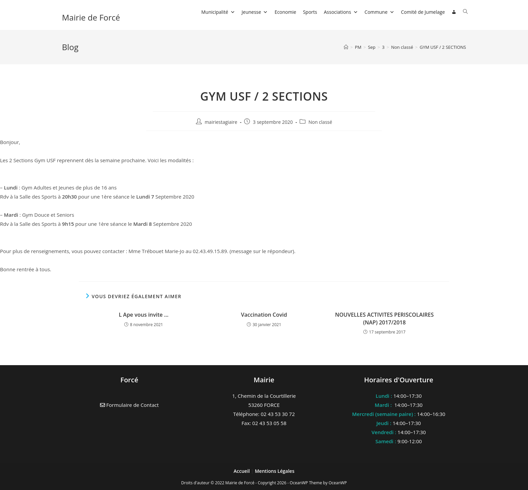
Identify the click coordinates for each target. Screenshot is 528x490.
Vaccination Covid (264, 314)
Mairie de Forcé (91, 17)
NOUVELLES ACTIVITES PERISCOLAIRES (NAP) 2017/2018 (384, 318)
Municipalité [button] (218, 12)
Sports (310, 12)
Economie (285, 12)
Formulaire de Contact (129, 404)
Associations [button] (341, 12)
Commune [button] (379, 12)
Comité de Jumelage (423, 12)
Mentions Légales (275, 471)
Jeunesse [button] (255, 12)
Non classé (320, 122)
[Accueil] (346, 47)
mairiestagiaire (221, 122)
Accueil (242, 471)
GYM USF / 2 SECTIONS (443, 47)
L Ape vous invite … (144, 314)
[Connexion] (454, 12)
